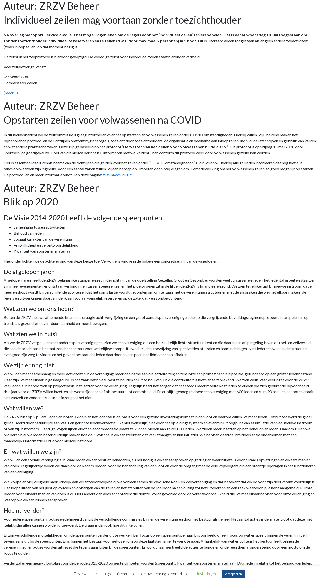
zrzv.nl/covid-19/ (117, 174)
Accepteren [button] (233, 574)
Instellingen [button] (206, 573)
